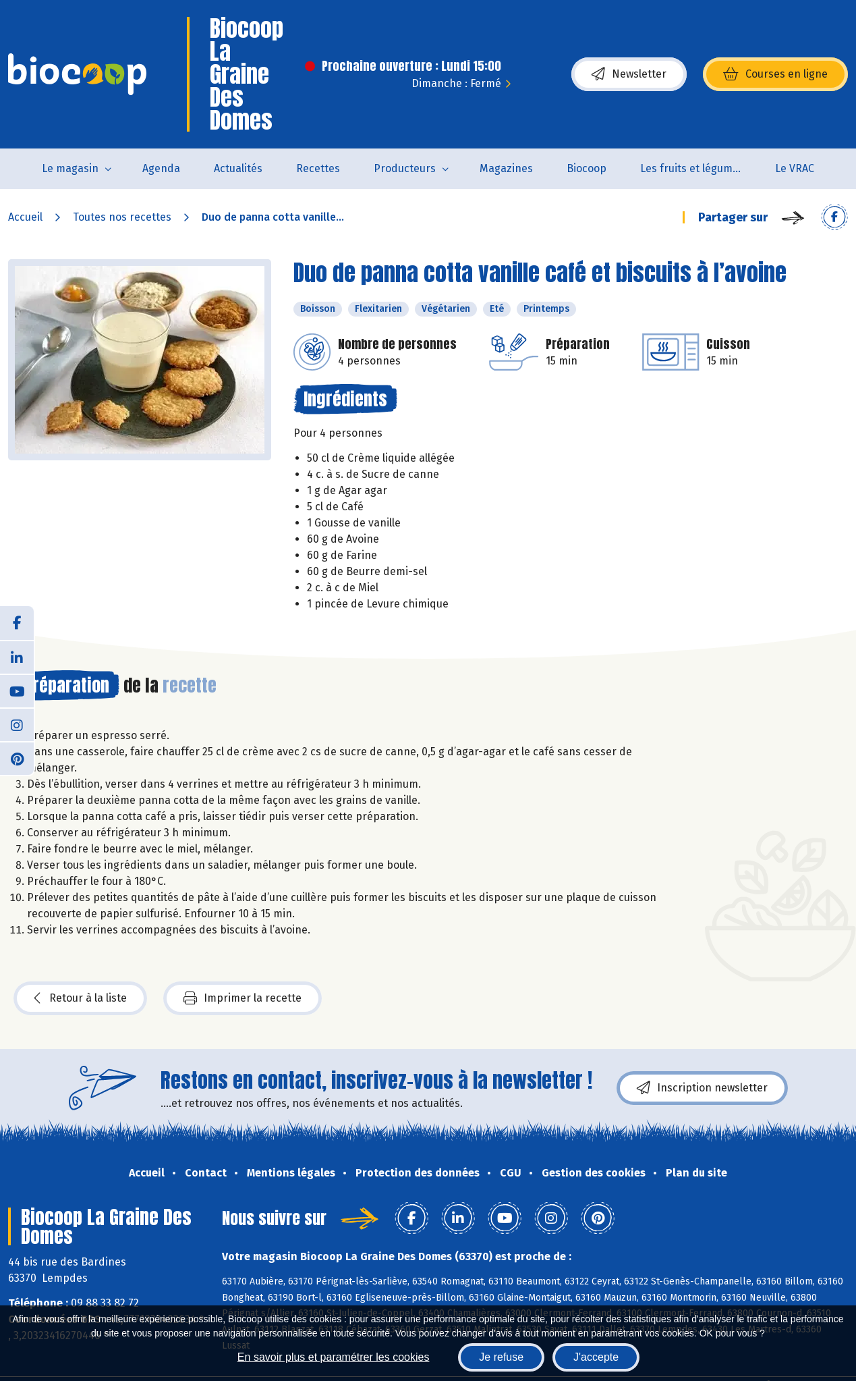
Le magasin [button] (70, 168)
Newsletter (629, 74)
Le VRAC (794, 168)
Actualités (238, 168)
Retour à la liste (80, 998)
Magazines (506, 168)
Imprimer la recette (242, 998)
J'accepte (596, 1357)
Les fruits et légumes (692, 168)
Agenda (161, 168)
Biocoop (586, 168)
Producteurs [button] (405, 168)
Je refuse (501, 1357)
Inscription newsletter (702, 1088)
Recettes (318, 168)
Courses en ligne (775, 74)
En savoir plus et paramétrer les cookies (333, 1357)
